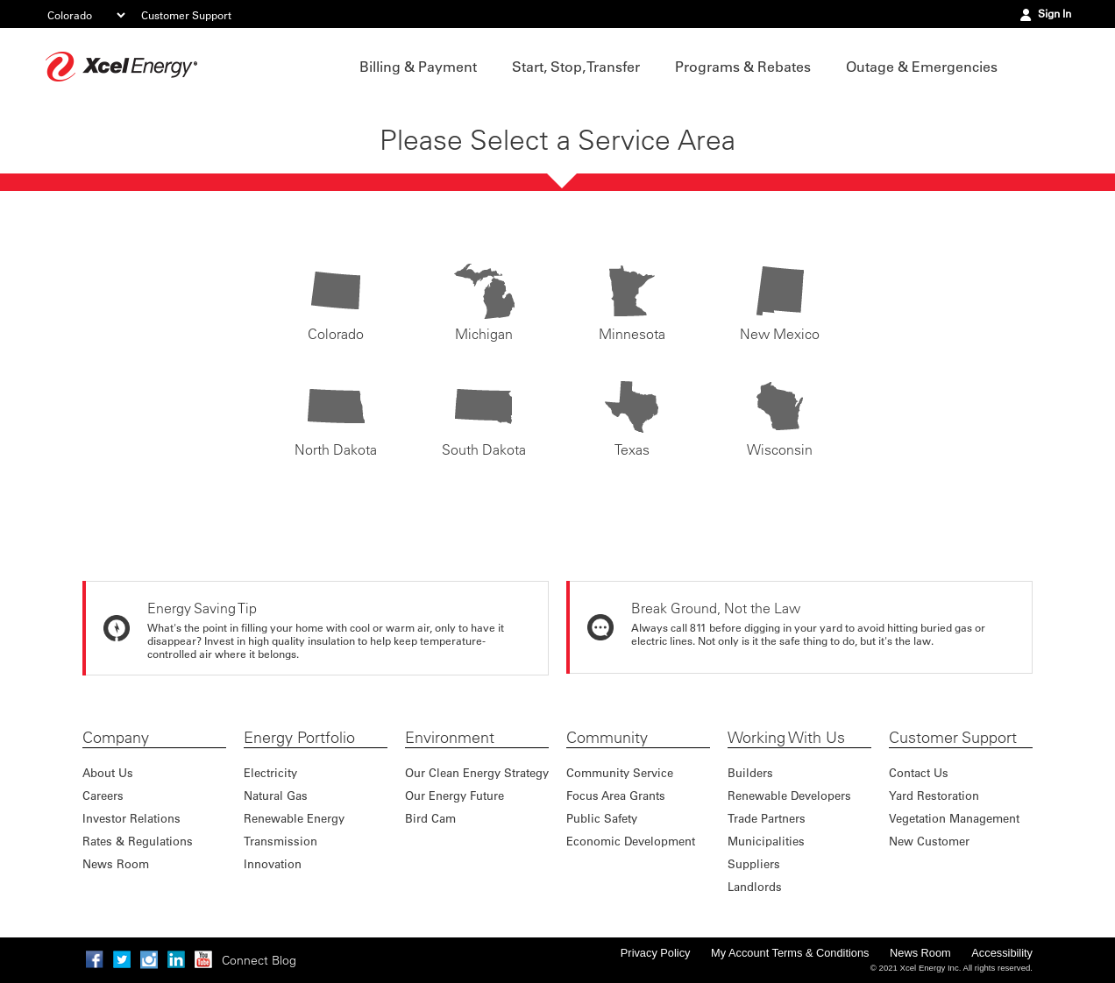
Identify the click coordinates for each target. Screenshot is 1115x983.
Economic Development (630, 840)
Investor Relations (131, 817)
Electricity (270, 772)
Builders (750, 772)
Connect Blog (259, 960)
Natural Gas (276, 795)
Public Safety (601, 817)
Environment (449, 737)
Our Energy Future (454, 795)
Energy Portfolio (299, 737)
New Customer (929, 840)
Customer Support (186, 15)
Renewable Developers (789, 795)
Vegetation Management (954, 817)
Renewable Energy (294, 817)
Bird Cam (430, 817)
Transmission (280, 840)
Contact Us (918, 772)
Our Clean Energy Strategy (477, 772)
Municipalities (766, 840)
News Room (115, 863)
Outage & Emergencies (922, 66)
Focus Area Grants (615, 795)
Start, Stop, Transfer (576, 66)
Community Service (619, 772)
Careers (103, 795)
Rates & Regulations (137, 840)
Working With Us (786, 737)
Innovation (273, 863)
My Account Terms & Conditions (790, 952)
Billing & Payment (418, 66)
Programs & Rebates (743, 66)
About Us (107, 772)
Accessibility (1002, 952)
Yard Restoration (934, 795)
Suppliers (754, 863)
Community (607, 737)
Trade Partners (767, 817)
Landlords (755, 886)
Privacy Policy (656, 952)
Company (115, 737)
